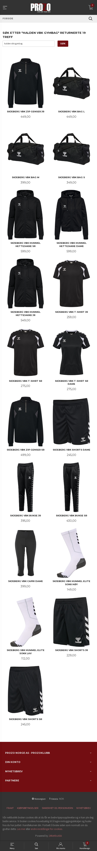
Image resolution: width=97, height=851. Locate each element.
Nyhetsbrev (83, 808)
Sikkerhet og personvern (57, 808)
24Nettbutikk (55, 835)
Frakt (10, 808)
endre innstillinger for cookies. (47, 829)
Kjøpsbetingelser (27, 808)
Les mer (21, 829)
